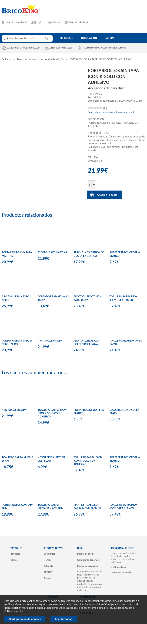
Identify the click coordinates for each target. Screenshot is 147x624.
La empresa (49, 554)
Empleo (47, 578)
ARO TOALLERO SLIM (50, 341)
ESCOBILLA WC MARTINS (52, 252)
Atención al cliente (78, 22)
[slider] (95, 107)
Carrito (57, 22)
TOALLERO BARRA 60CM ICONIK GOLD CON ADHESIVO (88, 461)
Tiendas (47, 560)
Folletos (14, 560)
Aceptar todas (63, 618)
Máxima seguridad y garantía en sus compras (104, 48)
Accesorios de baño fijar (52, 59)
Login (39, 22)
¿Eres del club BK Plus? (61, 48)
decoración (89, 38)
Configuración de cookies (25, 618)
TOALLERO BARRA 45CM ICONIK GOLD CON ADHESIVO (52, 413)
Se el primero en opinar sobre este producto (111, 112)
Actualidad (49, 566)
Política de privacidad (87, 566)
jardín (109, 38)
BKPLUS (48, 572)
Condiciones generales (88, 560)
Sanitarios (6, 59)
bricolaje (66, 38)
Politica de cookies (14, 611)
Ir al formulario (118, 567)
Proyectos (15, 554)
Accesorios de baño (26, 59)
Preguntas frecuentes (121, 572)
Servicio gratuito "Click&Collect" (23, 48)
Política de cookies (86, 554)
